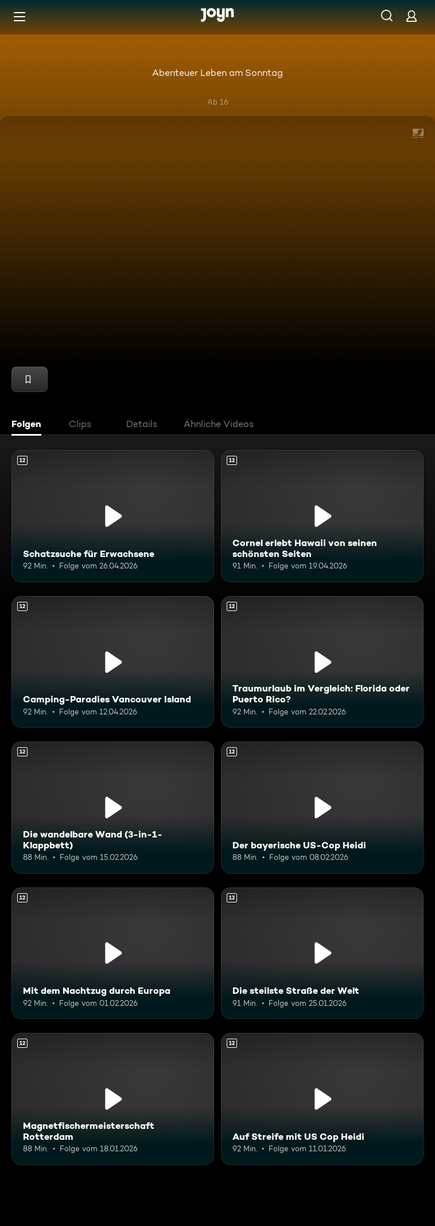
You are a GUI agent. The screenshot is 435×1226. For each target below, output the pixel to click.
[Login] (411, 16)
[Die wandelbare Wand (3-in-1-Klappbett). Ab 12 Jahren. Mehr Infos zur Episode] (112, 807)
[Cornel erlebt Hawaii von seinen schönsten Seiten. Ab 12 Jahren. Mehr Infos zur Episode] (322, 516)
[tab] (29, 425)
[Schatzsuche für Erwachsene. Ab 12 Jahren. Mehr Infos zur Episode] (112, 516)
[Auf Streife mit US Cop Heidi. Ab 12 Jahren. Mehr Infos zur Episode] (322, 1098)
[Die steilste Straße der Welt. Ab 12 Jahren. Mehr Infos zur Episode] (322, 953)
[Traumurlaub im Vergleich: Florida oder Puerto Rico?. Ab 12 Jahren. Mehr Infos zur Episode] (322, 662)
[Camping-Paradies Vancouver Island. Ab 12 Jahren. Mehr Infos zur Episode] (112, 662)
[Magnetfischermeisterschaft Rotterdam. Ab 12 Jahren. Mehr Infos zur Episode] (112, 1098)
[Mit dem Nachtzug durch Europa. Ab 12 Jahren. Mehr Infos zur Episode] (112, 953)
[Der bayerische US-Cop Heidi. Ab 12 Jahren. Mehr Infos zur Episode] (322, 807)
